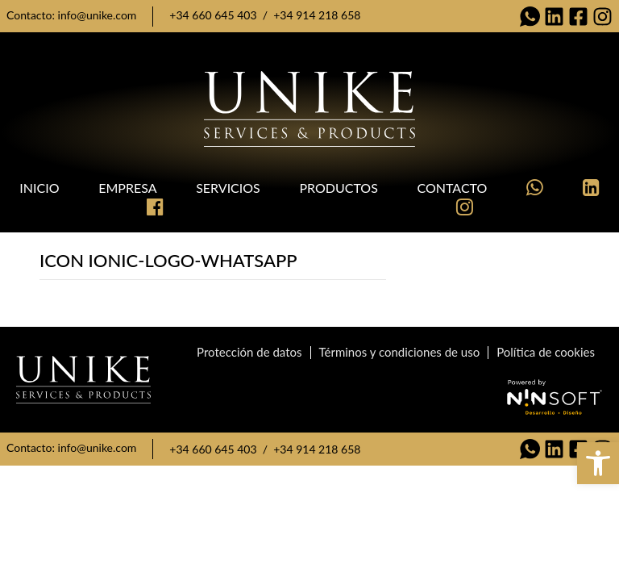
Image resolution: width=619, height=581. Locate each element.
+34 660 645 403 (212, 15)
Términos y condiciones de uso (399, 352)
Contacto (453, 187)
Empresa (127, 187)
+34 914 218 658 (316, 15)
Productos (338, 187)
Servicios (228, 187)
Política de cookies (545, 352)
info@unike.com (97, 15)
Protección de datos (249, 352)
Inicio (39, 187)
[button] (598, 463)
